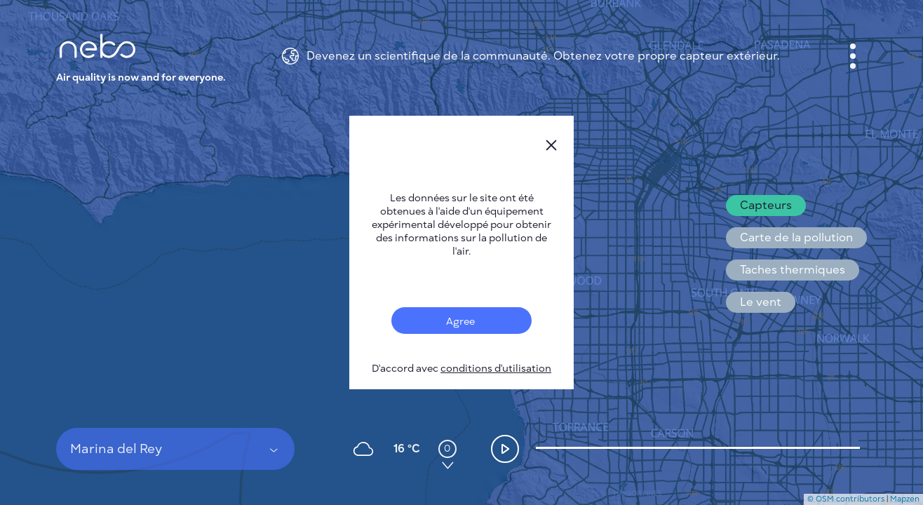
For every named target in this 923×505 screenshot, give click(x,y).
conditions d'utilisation (495, 368)
